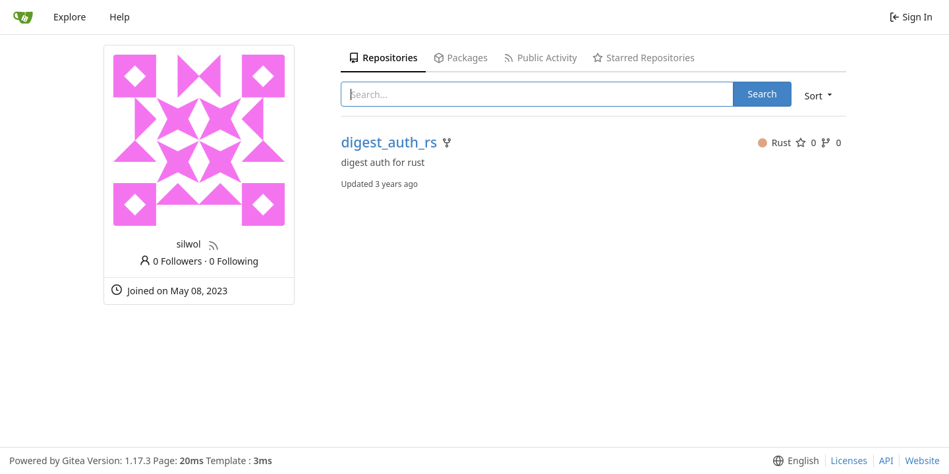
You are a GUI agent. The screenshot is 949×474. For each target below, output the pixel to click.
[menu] (819, 95)
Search (762, 94)
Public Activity (540, 57)
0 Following (234, 261)
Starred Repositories (643, 57)
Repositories (383, 57)
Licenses (849, 460)
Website (922, 460)
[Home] (23, 17)
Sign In (911, 17)
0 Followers (170, 261)
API (886, 460)
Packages (461, 57)
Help (119, 17)
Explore (69, 17)
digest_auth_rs (389, 142)
